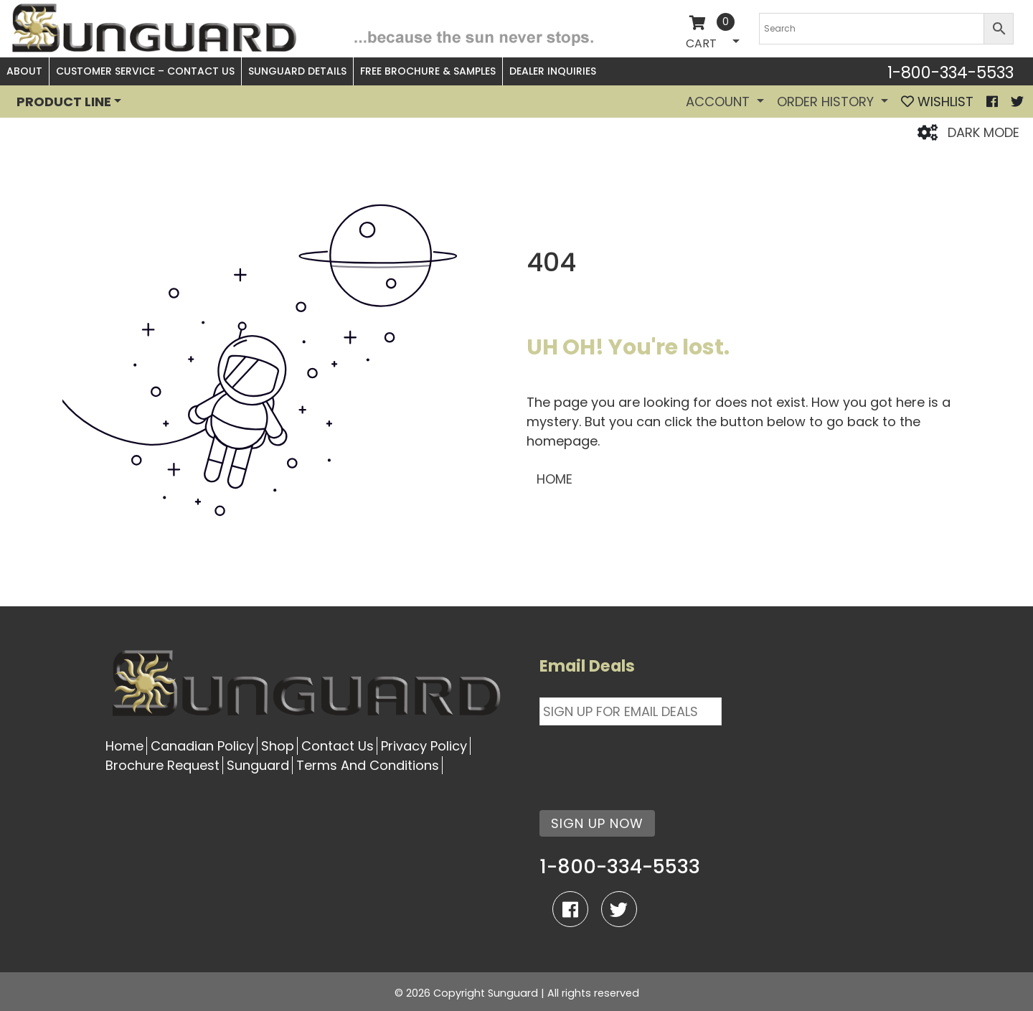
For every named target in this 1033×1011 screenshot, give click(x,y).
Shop (277, 746)
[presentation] (648, 759)
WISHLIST (937, 101)
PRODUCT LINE (63, 101)
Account (719, 101)
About (24, 71)
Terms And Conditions (367, 765)
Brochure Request (162, 765)
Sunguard (258, 765)
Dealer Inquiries (552, 71)
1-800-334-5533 (950, 72)
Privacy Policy (424, 746)
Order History (827, 101)
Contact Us (337, 746)
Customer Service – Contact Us (145, 71)
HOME (554, 479)
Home (124, 746)
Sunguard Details (297, 71)
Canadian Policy (202, 746)
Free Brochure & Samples (428, 71)
